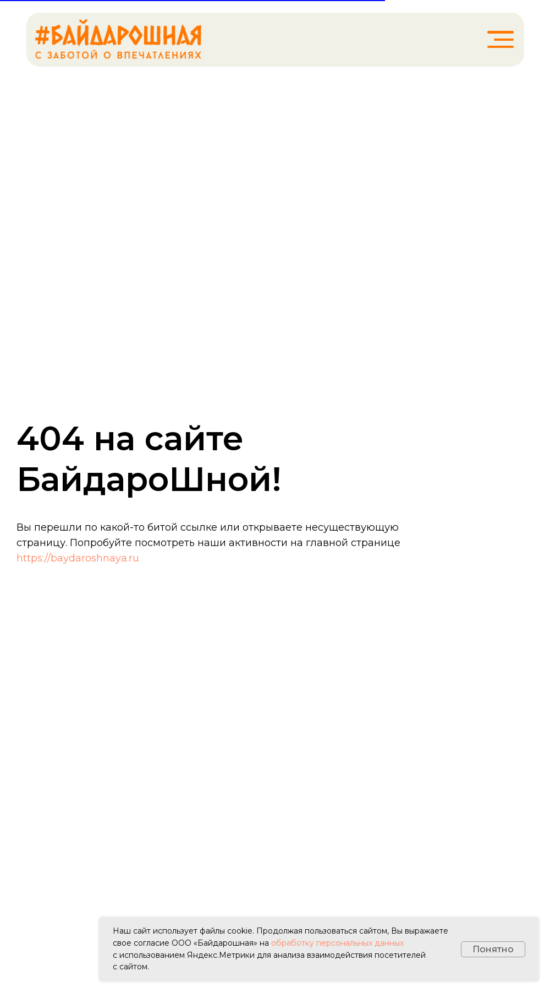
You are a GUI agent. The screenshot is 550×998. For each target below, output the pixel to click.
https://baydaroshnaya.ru (77, 558)
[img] (118, 40)
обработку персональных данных (337, 943)
